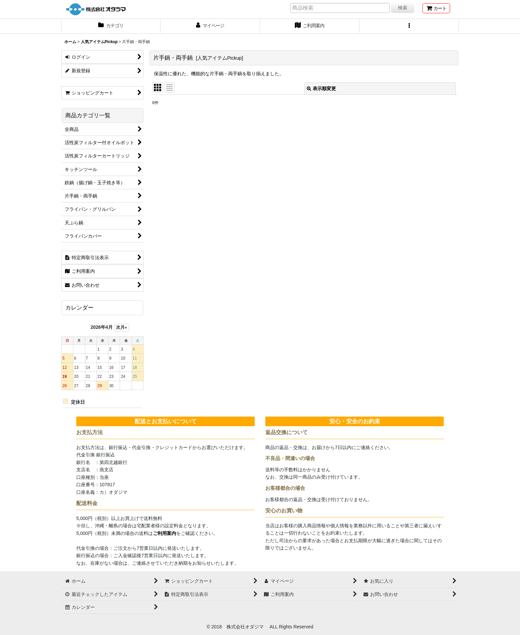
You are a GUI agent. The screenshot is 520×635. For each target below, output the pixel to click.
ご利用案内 (164, 533)
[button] (409, 26)
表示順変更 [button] (321, 88)
